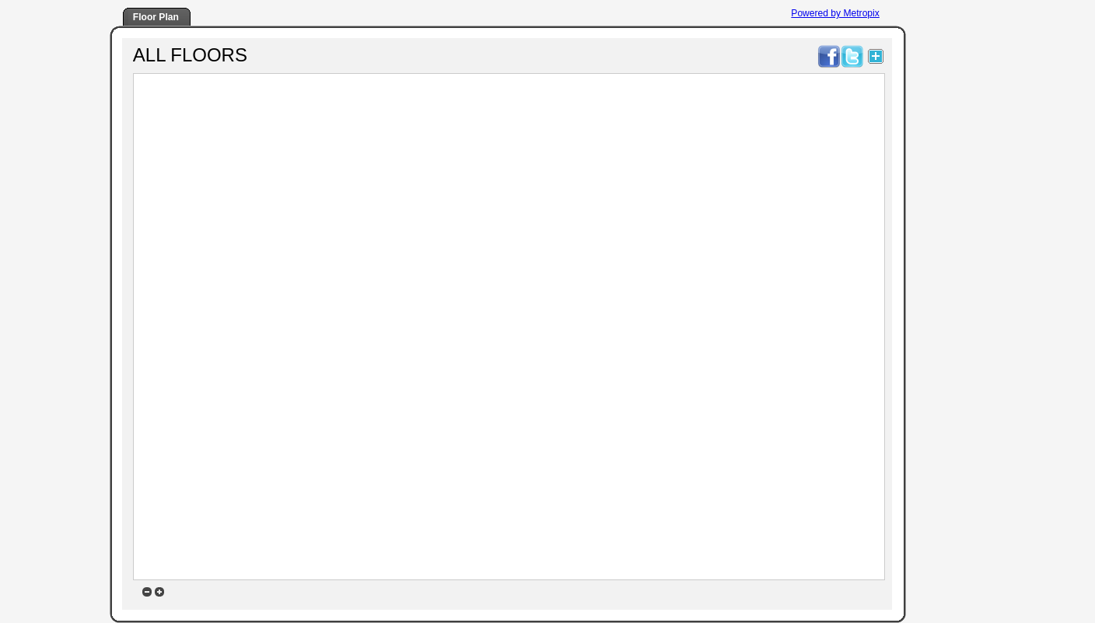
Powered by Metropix (835, 13)
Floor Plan (156, 17)
